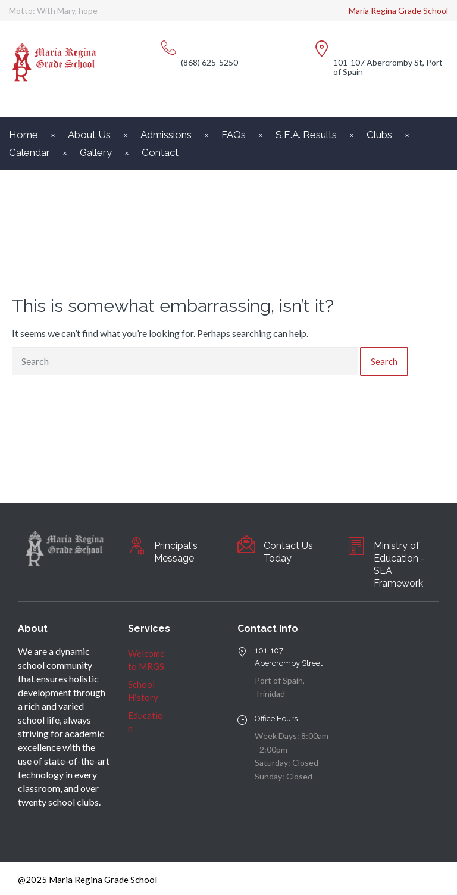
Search (384, 361)
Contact (160, 152)
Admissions (166, 135)
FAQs (233, 135)
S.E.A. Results (306, 135)
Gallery (96, 152)
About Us (89, 135)
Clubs (379, 135)
